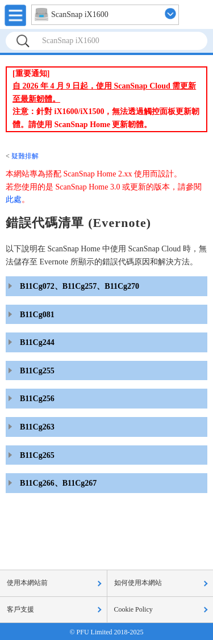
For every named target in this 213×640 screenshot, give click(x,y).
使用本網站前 (27, 583)
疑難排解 (25, 156)
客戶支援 (20, 609)
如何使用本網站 (138, 583)
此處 (14, 199)
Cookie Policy (133, 609)
